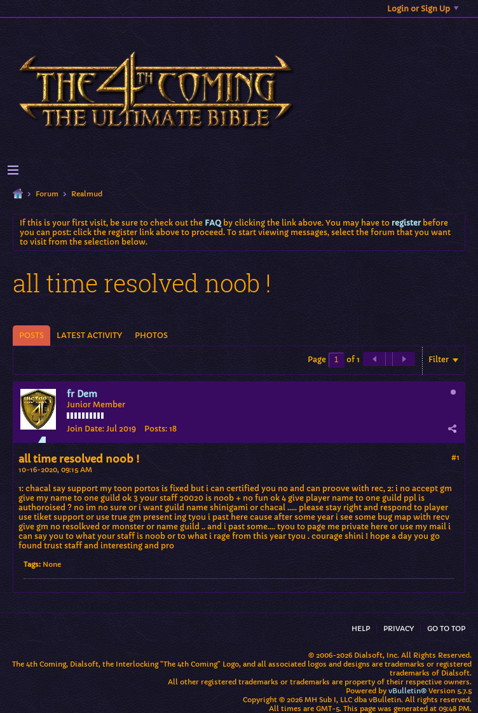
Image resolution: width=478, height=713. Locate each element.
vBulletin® (407, 690)
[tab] (31, 335)
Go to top (446, 628)
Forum (47, 193)
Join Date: (85, 428)
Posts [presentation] (31, 335)
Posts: (155, 428)
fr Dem (82, 394)
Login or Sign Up (422, 8)
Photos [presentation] (151, 335)
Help (361, 628)
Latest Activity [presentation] (89, 335)
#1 (455, 457)
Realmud (86, 193)
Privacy (398, 628)
